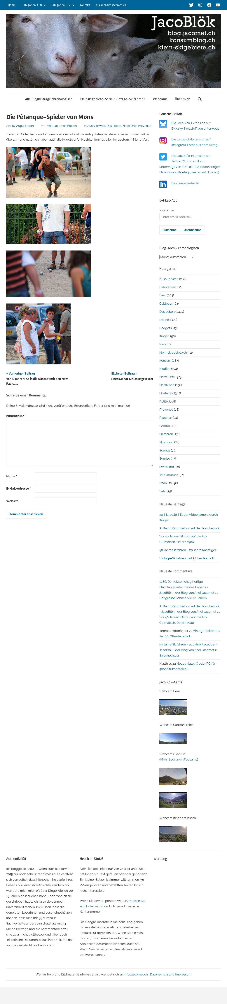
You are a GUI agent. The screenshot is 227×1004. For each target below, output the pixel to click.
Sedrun (164, 426)
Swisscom (166, 467)
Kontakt (84, 5)
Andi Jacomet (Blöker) (62, 126)
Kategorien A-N (34, 5)
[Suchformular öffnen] (200, 99)
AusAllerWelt (96, 126)
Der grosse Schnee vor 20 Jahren (183, 598)
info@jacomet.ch (136, 974)
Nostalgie (166, 393)
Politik (163, 401)
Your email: (167, 210)
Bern (162, 295)
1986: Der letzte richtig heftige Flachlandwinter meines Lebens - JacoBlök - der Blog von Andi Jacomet (186, 587)
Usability (165, 483)
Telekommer (168, 475)
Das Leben (114, 126)
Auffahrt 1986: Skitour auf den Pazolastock (189, 528)
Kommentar (16, 416)
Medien (164, 368)
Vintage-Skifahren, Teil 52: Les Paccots (187, 558)
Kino (162, 344)
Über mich (182, 99)
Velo (162, 491)
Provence (144, 126)
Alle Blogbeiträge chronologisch (48, 99)
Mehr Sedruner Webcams (178, 759)
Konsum (165, 360)
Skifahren (166, 434)
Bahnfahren (167, 287)
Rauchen (165, 417)
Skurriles (165, 442)
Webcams (160, 99)
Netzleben (166, 385)
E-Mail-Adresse (18, 488)
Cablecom (166, 303)
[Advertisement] (187, 891)
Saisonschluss (169, 655)
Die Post (165, 320)
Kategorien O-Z (63, 5)
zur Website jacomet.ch (111, 5)
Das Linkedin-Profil (185, 183)
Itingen (164, 336)
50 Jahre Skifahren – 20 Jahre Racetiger (187, 550)
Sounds (164, 450)
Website (12, 501)
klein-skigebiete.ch (173, 352)
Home (11, 5)
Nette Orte (130, 126)
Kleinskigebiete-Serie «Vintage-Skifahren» (113, 99)
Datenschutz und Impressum (170, 974)
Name (11, 476)
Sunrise (164, 458)
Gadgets (165, 328)
